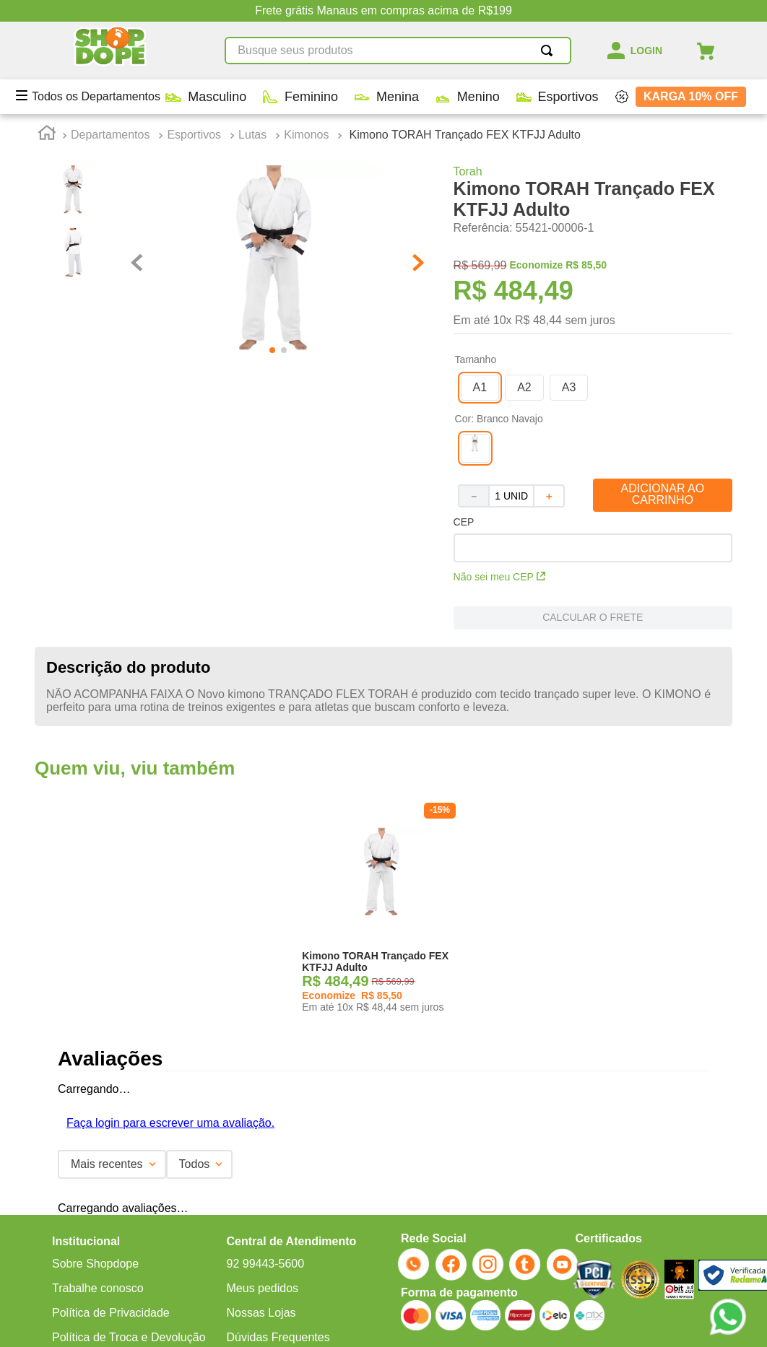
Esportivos (194, 134)
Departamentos (110, 134)
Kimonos (306, 134)
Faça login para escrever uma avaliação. (170, 1123)
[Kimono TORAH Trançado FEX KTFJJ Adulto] (383, 912)
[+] (549, 495)
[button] (480, 388)
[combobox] (398, 50)
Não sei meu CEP (499, 577)
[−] (473, 495)
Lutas (252, 134)
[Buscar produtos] (549, 50)
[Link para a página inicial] (47, 135)
